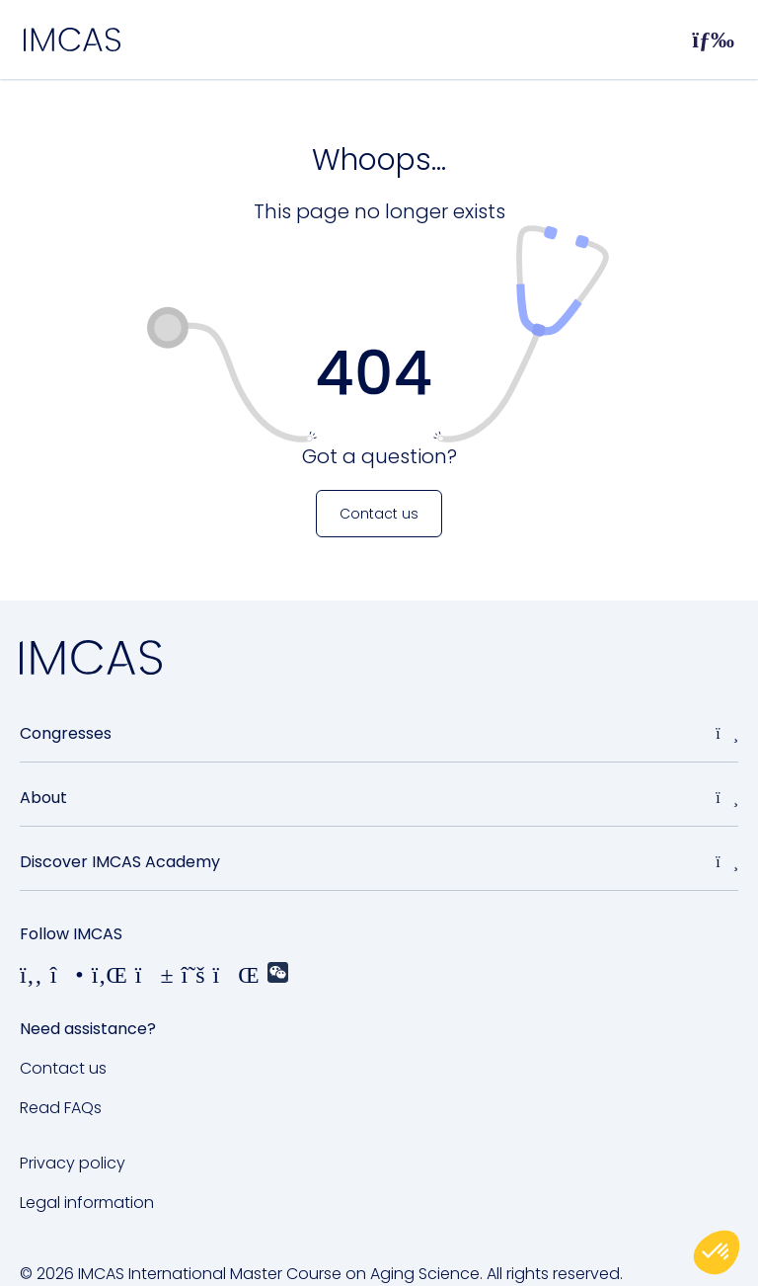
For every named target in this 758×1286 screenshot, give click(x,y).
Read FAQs (61, 1107)
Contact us (63, 1068)
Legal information (87, 1202)
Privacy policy (72, 1163)
